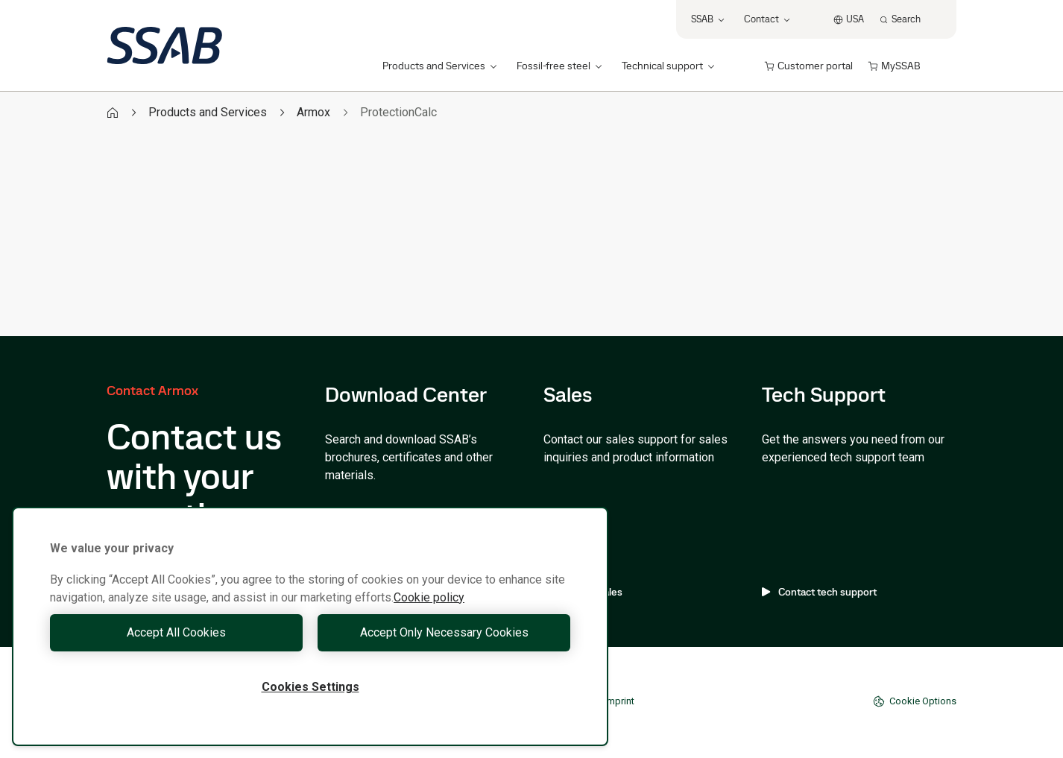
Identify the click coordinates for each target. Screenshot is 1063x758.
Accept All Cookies (176, 632)
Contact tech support (819, 591)
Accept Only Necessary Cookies (444, 632)
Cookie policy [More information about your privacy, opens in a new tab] (429, 597)
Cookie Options (914, 701)
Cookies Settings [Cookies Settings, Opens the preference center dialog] (310, 687)
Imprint (619, 701)
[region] (310, 626)
